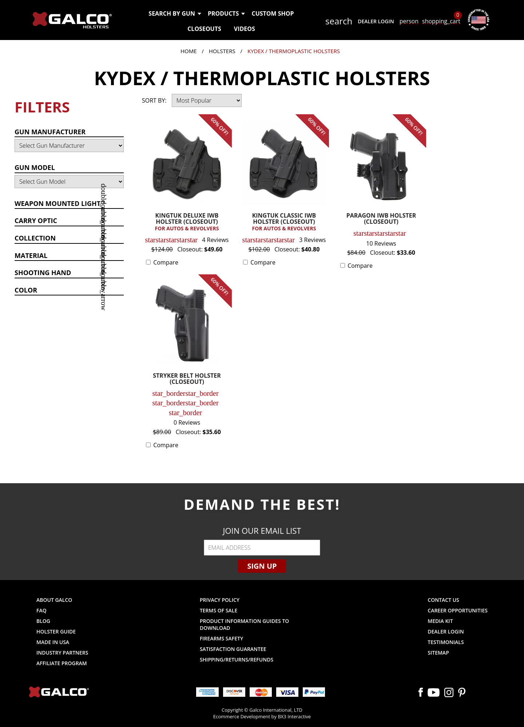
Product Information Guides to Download (244, 624)
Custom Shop (272, 13)
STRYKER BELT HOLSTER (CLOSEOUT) (187, 379)
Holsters (222, 51)
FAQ (41, 610)
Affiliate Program (61, 663)
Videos (244, 29)
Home (188, 51)
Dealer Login (376, 21)
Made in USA (52, 642)
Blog (43, 620)
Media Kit (440, 620)
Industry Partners (62, 652)
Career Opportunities (458, 610)
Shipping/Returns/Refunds (236, 659)
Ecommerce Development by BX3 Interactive (262, 716)
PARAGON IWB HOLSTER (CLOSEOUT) (381, 219)
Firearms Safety (221, 638)
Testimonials (446, 642)
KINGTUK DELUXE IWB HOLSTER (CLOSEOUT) (187, 222)
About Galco (54, 599)
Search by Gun (174, 13)
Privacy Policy (219, 599)
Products (226, 13)
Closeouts (204, 29)
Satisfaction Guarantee (233, 648)
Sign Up (262, 566)
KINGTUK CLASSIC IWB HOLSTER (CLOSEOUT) (284, 222)
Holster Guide (56, 631)
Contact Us (443, 599)
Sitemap (438, 652)
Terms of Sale (218, 610)
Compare (165, 262)
